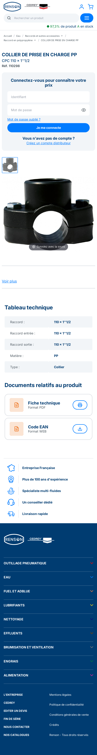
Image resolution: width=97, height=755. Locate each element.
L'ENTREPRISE (13, 694)
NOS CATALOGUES (16, 735)
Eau (18, 35)
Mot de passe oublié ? (23, 119)
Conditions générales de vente (69, 714)
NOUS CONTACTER (16, 727)
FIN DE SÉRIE (12, 719)
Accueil (8, 35)
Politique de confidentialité (66, 704)
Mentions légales (60, 694)
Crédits (54, 725)
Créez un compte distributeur (48, 143)
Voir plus (9, 281)
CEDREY (9, 702)
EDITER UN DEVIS (15, 711)
